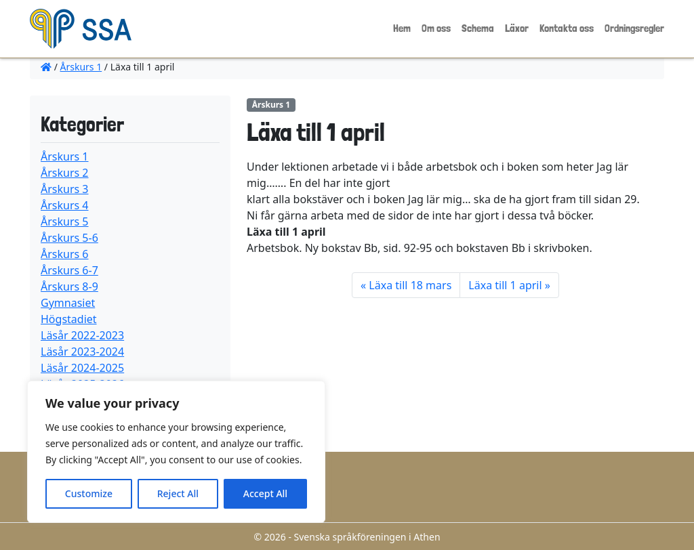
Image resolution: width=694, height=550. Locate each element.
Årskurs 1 (81, 66)
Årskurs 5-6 (69, 237)
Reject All (178, 493)
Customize (89, 493)
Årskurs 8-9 (69, 286)
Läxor (517, 28)
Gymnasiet (68, 302)
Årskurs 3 (65, 189)
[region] (176, 452)
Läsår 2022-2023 (82, 335)
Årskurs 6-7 (69, 270)
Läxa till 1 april (505, 285)
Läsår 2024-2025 (82, 367)
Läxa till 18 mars (410, 285)
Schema (478, 28)
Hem (402, 28)
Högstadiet (69, 319)
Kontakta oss (566, 28)
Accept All (265, 493)
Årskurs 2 (65, 172)
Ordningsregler (634, 28)
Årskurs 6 (65, 254)
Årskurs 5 (65, 221)
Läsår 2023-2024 (82, 351)
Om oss (436, 28)
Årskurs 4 (65, 205)
